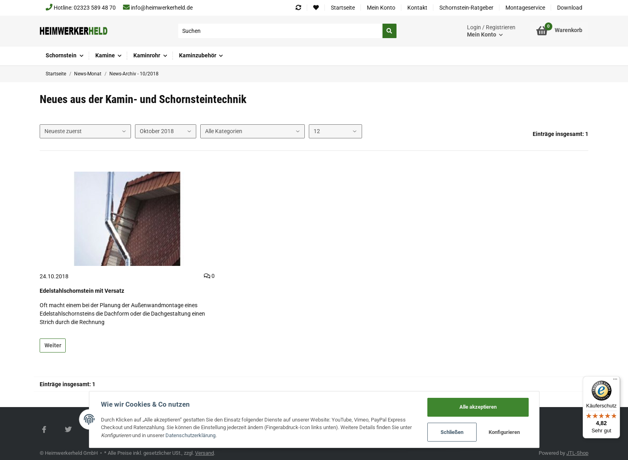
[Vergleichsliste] (298, 8)
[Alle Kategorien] (252, 131)
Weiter (52, 345)
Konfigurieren (504, 432)
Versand (204, 453)
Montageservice (525, 7)
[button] (491, 31)
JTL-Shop (577, 453)
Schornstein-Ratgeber (466, 7)
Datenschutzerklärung (191, 435)
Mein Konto (381, 7)
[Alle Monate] (165, 131)
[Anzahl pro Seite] (335, 131)
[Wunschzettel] (316, 8)
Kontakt (417, 7)
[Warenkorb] (559, 31)
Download (569, 7)
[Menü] (615, 381)
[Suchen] (280, 31)
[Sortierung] (85, 131)
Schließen (451, 432)
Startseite (343, 7)
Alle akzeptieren (477, 407)
